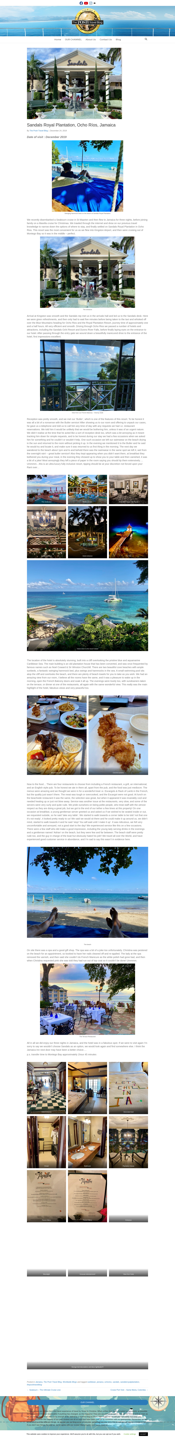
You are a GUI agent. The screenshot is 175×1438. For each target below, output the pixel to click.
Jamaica (39, 1382)
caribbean (91, 1382)
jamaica (100, 1382)
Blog (118, 39)
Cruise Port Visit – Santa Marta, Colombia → (129, 1390)
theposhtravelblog (34, 1385)
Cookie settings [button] (130, 1434)
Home (57, 39)
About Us (91, 39)
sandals (116, 1382)
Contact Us (106, 39)
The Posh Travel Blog (52, 1382)
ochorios (108, 1382)
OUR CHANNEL (73, 39)
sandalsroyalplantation (129, 1382)
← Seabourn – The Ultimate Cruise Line (44, 1390)
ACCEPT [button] (143, 1434)
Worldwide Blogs (70, 1382)
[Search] (146, 39)
